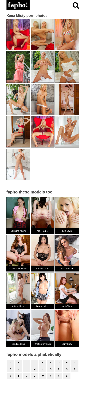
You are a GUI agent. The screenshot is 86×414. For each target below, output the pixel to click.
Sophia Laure (42, 268)
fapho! (18, 5)
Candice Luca (18, 344)
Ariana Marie (18, 306)
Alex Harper (42, 231)
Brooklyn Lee (42, 306)
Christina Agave (18, 231)
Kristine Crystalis (43, 344)
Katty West (67, 306)
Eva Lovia (67, 231)
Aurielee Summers (18, 268)
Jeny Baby (67, 344)
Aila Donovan (67, 268)
